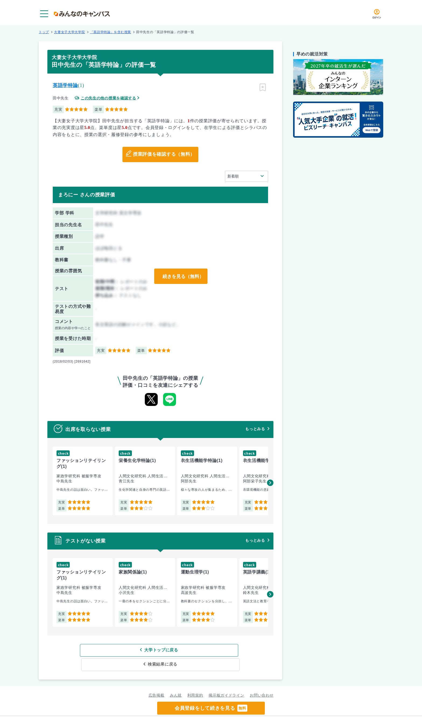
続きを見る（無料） (182, 276)
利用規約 (195, 681)
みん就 (176, 681)
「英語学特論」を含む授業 (110, 32)
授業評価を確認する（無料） (164, 155)
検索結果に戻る (199, 650)
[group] (83, 481)
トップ (44, 32)
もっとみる (255, 429)
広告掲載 (156, 681)
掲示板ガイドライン (226, 681)
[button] (270, 483)
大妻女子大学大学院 (69, 32)
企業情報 (281, 711)
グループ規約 (145, 711)
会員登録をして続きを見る (211, 708)
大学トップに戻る (126, 650)
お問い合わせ (261, 681)
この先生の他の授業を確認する (108, 98)
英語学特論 (65, 85)
